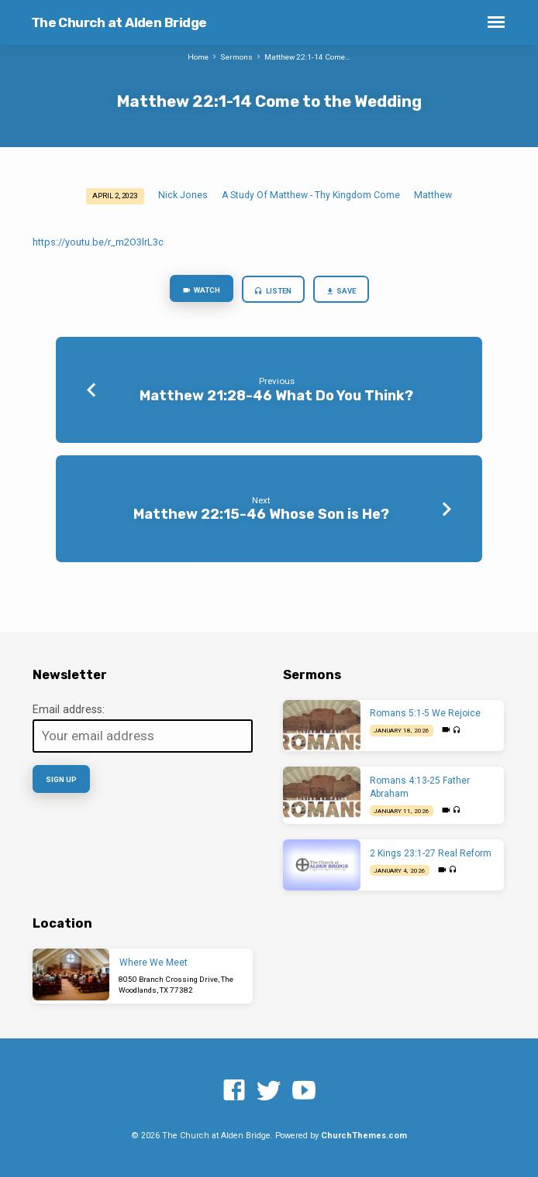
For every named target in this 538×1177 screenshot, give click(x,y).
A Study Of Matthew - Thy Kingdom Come (311, 195)
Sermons (236, 57)
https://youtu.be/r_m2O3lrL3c (98, 242)
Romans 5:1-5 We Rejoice (425, 713)
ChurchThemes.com (364, 1136)
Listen (272, 292)
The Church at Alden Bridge (119, 22)
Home (198, 57)
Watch (200, 291)
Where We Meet (153, 962)
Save (340, 292)
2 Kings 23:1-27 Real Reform (430, 853)
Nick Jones (183, 195)
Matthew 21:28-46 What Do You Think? (276, 395)
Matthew (433, 195)
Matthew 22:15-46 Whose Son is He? (261, 514)
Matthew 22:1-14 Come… (307, 57)
